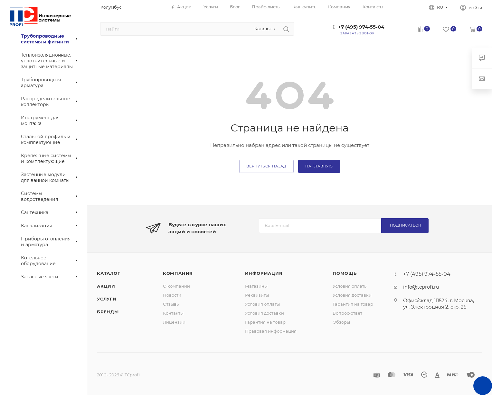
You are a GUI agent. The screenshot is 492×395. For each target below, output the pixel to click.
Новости (172, 295)
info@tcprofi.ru (421, 287)
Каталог (108, 273)
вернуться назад (266, 166)
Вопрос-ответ (347, 313)
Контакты (173, 313)
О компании (176, 286)
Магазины (256, 286)
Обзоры (341, 322)
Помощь (345, 273)
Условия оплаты (262, 304)
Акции (106, 286)
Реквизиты (257, 295)
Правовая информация (271, 331)
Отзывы (171, 304)
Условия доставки (264, 313)
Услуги (107, 298)
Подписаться (405, 225)
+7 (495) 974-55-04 (361, 27)
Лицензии (174, 322)
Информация (264, 273)
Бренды (108, 311)
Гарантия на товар (265, 322)
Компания (178, 273)
